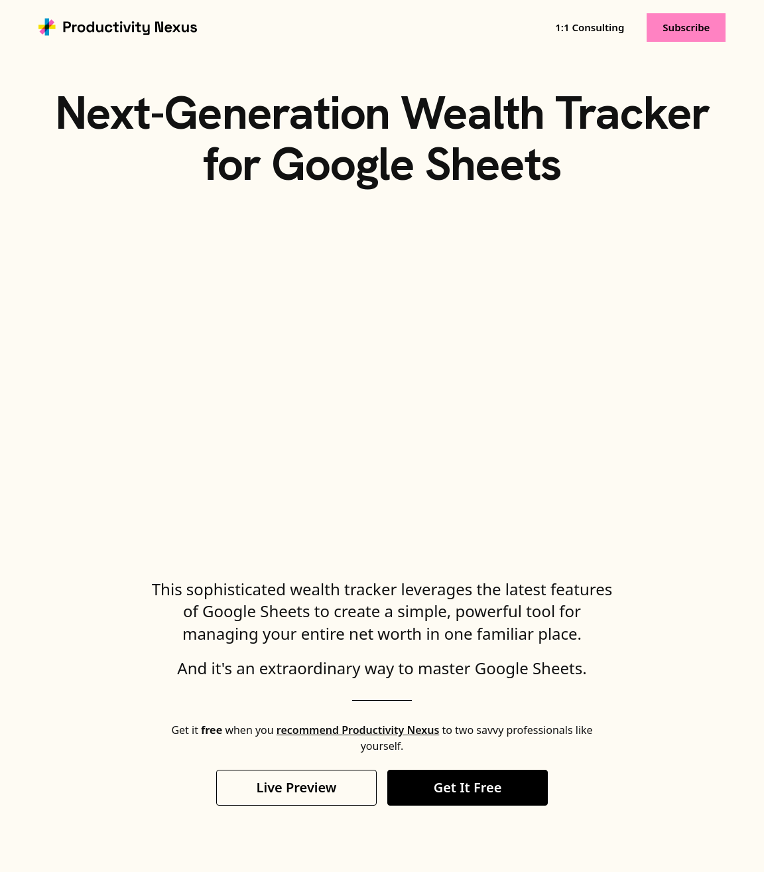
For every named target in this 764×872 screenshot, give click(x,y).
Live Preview (297, 787)
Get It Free (468, 787)
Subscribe (686, 27)
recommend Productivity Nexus (358, 730)
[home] (118, 26)
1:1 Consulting (589, 27)
